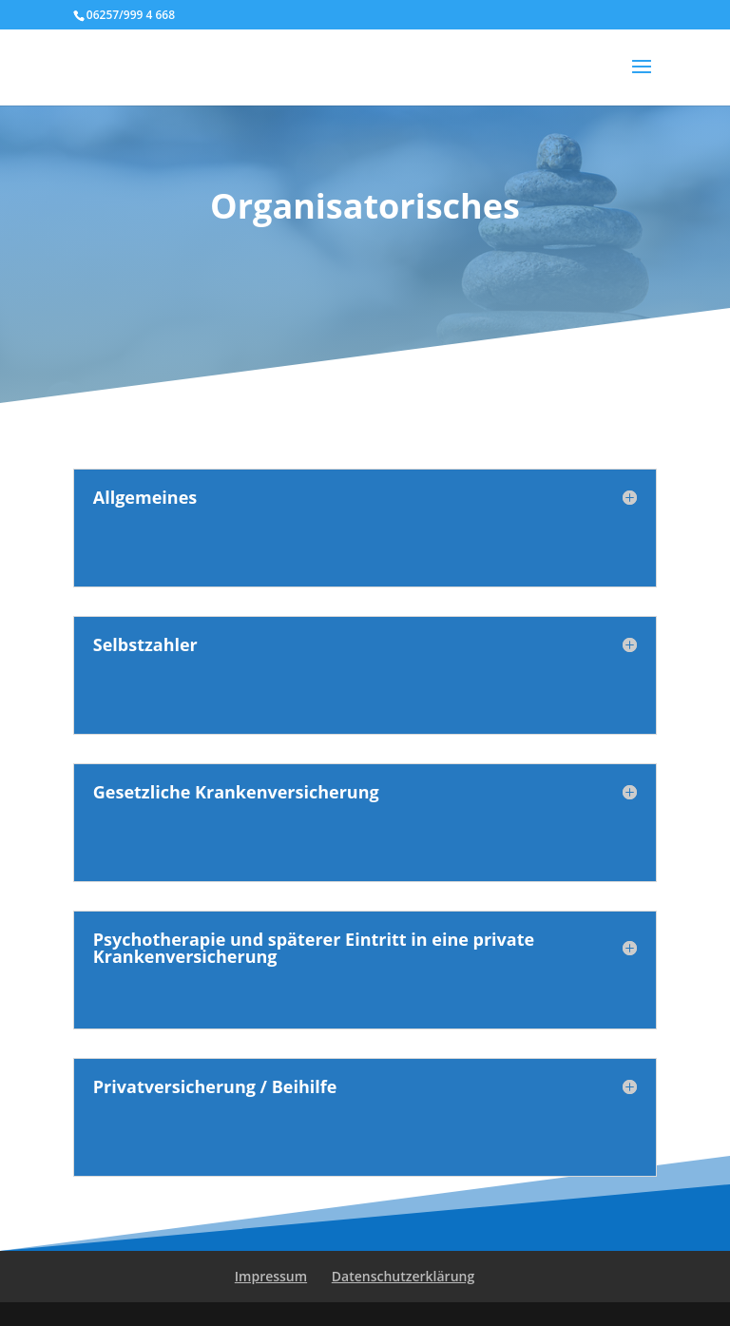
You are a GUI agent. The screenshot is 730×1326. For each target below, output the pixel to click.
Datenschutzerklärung (403, 1276)
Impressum (271, 1276)
